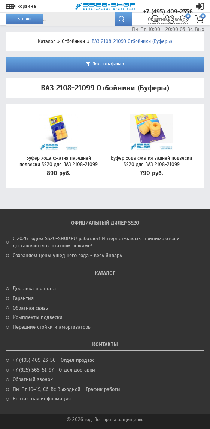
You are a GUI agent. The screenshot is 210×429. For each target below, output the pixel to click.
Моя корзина (21, 6)
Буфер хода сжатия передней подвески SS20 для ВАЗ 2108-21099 (58, 161)
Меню (10, 6)
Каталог (46, 41)
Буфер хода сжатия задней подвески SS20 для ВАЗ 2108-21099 (151, 161)
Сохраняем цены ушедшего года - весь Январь (67, 255)
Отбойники (73, 41)
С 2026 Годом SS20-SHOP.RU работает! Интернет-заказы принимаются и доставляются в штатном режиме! (96, 242)
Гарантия (23, 298)
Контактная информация (42, 398)
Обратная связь (30, 308)
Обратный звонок (33, 379)
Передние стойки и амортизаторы (52, 327)
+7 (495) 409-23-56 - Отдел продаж (53, 360)
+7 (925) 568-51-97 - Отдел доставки (54, 370)
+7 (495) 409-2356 (168, 11)
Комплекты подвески (38, 317)
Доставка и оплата (34, 288)
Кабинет (200, 6)
